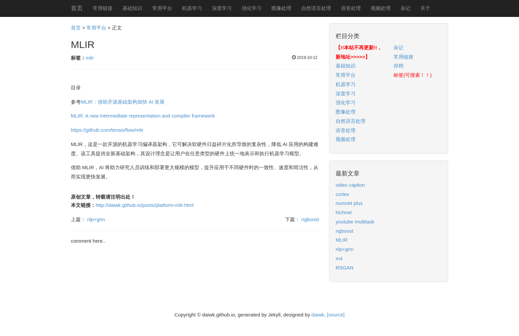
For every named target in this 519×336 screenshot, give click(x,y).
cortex (342, 194)
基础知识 (132, 8)
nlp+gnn (96, 219)
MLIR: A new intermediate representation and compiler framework (143, 116)
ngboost (310, 219)
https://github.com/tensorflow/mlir (107, 130)
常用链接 (103, 8)
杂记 (405, 8)
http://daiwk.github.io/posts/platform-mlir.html (145, 205)
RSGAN (344, 267)
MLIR (342, 240)
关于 (425, 8)
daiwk (317, 314)
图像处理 (281, 8)
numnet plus (349, 203)
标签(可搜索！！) (413, 75)
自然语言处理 (316, 8)
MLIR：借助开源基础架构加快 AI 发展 (123, 102)
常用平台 (162, 8)
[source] (336, 314)
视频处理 (381, 8)
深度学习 (222, 8)
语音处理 (351, 8)
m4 (339, 258)
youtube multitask (355, 221)
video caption (350, 185)
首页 (77, 8)
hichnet (344, 212)
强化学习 (251, 8)
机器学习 (192, 8)
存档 (398, 66)
